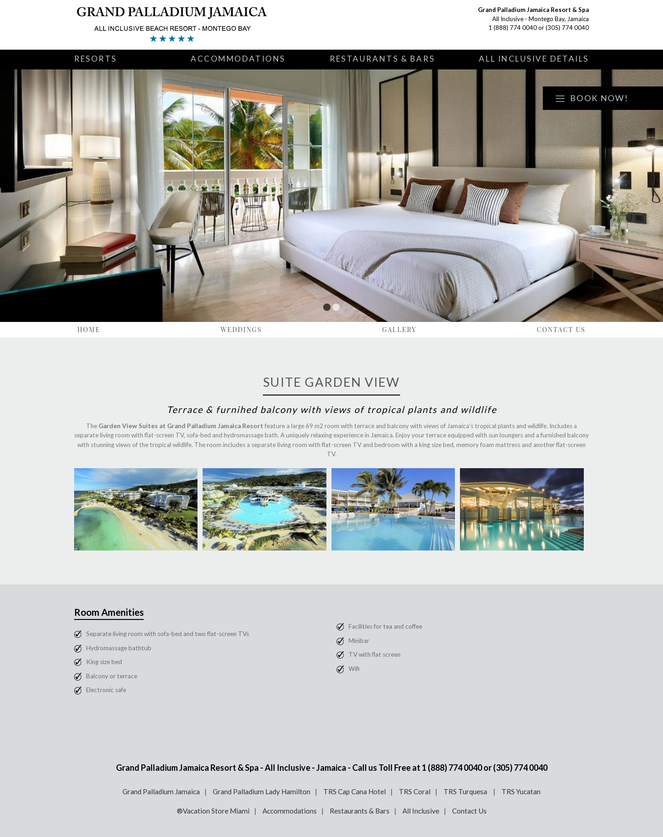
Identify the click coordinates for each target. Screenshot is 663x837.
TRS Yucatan (521, 791)
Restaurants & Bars (382, 58)
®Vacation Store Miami (213, 811)
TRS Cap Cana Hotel (354, 791)
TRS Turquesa (466, 791)
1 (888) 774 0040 (513, 27)
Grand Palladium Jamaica (161, 791)
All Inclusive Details (534, 58)
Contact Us (561, 329)
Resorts (95, 58)
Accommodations (238, 58)
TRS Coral (414, 791)
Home (88, 329)
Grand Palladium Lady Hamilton (261, 791)
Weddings (241, 329)
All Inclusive (420, 811)
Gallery (399, 329)
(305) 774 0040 (567, 27)
